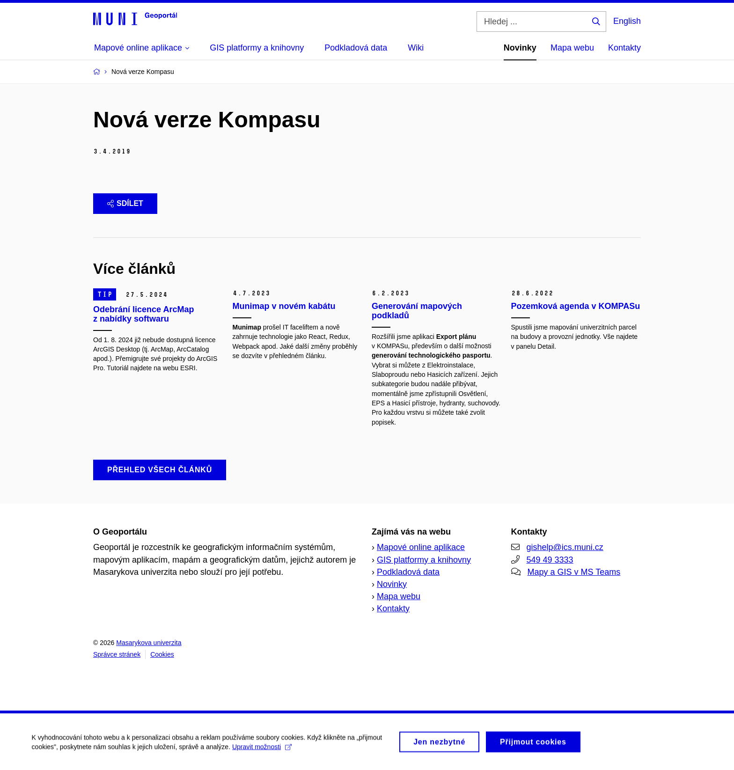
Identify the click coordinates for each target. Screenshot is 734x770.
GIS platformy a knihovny (424, 560)
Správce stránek (116, 654)
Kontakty (624, 47)
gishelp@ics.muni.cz (565, 547)
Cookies (162, 654)
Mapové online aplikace (421, 547)
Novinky (520, 47)
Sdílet (125, 203)
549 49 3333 (550, 560)
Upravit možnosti (263, 751)
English (627, 21)
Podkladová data (408, 572)
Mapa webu (572, 47)
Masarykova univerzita (148, 642)
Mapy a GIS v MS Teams (574, 572)
